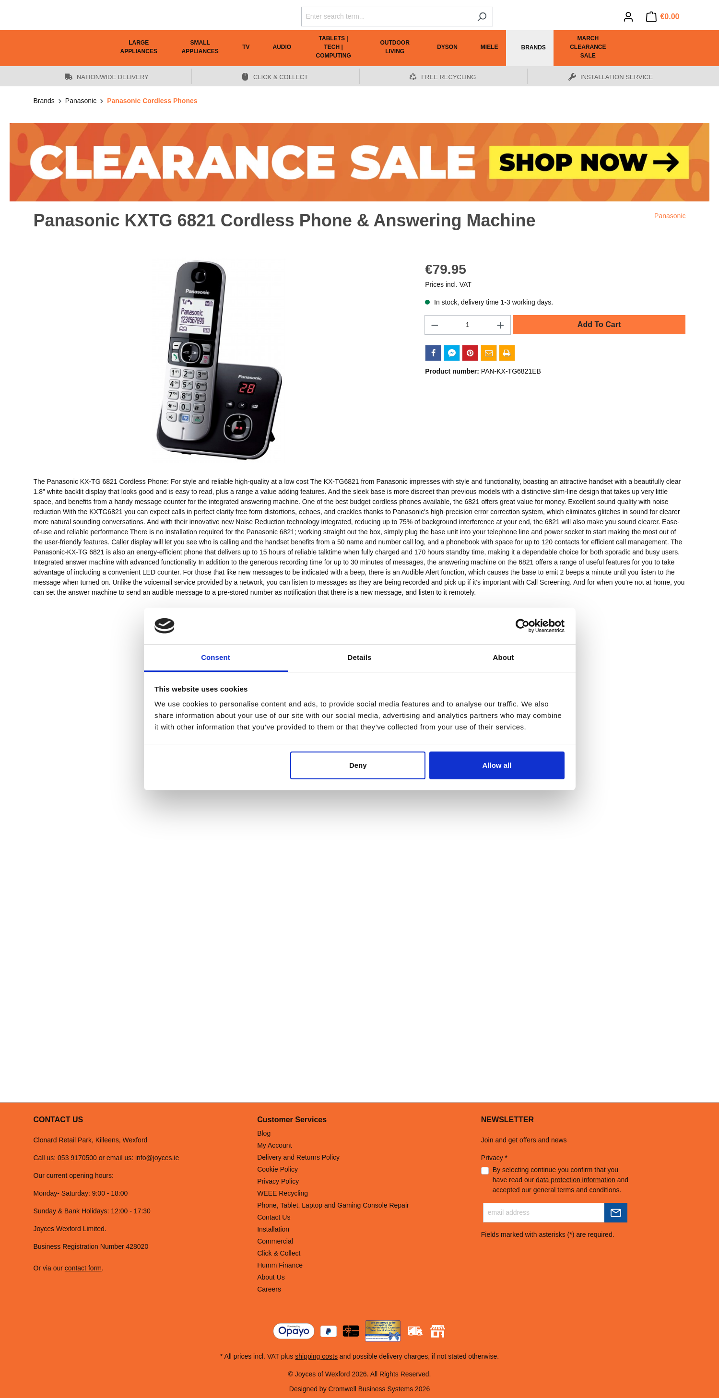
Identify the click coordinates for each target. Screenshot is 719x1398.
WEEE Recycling (282, 1193)
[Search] (482, 16)
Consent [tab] (215, 657)
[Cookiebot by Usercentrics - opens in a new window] (523, 626)
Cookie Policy (277, 1169)
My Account (274, 1145)
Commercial (275, 1241)
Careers (269, 1289)
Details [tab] (360, 657)
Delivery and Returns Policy (298, 1157)
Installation (273, 1229)
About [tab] (503, 657)
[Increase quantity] (501, 325)
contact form (83, 1268)
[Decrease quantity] (434, 325)
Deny (358, 765)
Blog (264, 1133)
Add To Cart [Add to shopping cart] (599, 324)
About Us (271, 1277)
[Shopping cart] (663, 16)
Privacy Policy (278, 1181)
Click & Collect (278, 1253)
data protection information (575, 1180)
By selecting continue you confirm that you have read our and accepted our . (560, 1180)
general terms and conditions (576, 1190)
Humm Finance (280, 1265)
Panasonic (669, 216)
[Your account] (628, 16)
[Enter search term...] (386, 16)
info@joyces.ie (157, 1158)
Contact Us (273, 1217)
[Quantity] (467, 325)
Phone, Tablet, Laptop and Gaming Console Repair (333, 1205)
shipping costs (316, 1356)
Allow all (497, 765)
